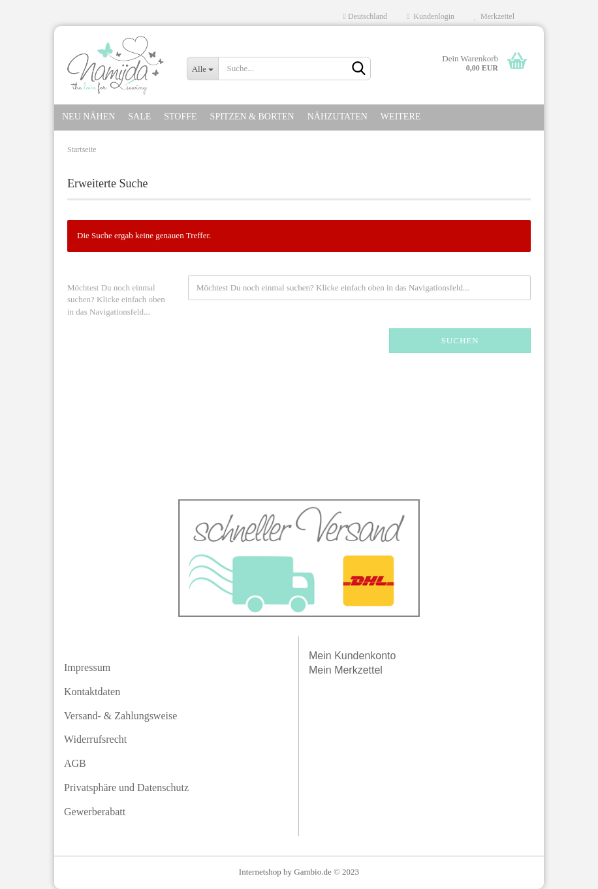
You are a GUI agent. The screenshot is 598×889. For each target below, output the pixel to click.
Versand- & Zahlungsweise (120, 715)
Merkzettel (494, 16)
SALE (139, 116)
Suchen (460, 340)
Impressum (87, 667)
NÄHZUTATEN (337, 116)
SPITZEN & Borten (252, 116)
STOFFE (180, 116)
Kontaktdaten (92, 691)
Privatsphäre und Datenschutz (126, 787)
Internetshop (260, 872)
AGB (75, 763)
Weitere (400, 116)
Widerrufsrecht (95, 739)
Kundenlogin (430, 16)
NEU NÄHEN (88, 116)
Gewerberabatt (94, 811)
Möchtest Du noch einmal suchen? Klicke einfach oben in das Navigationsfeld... (116, 300)
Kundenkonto (365, 655)
